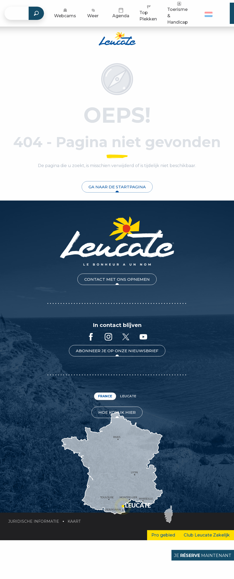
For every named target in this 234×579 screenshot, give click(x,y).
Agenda (120, 12)
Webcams (65, 12)
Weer (93, 12)
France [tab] (105, 396)
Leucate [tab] (128, 396)
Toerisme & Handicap (177, 13)
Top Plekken (148, 13)
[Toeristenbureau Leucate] (117, 40)
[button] (210, 13)
